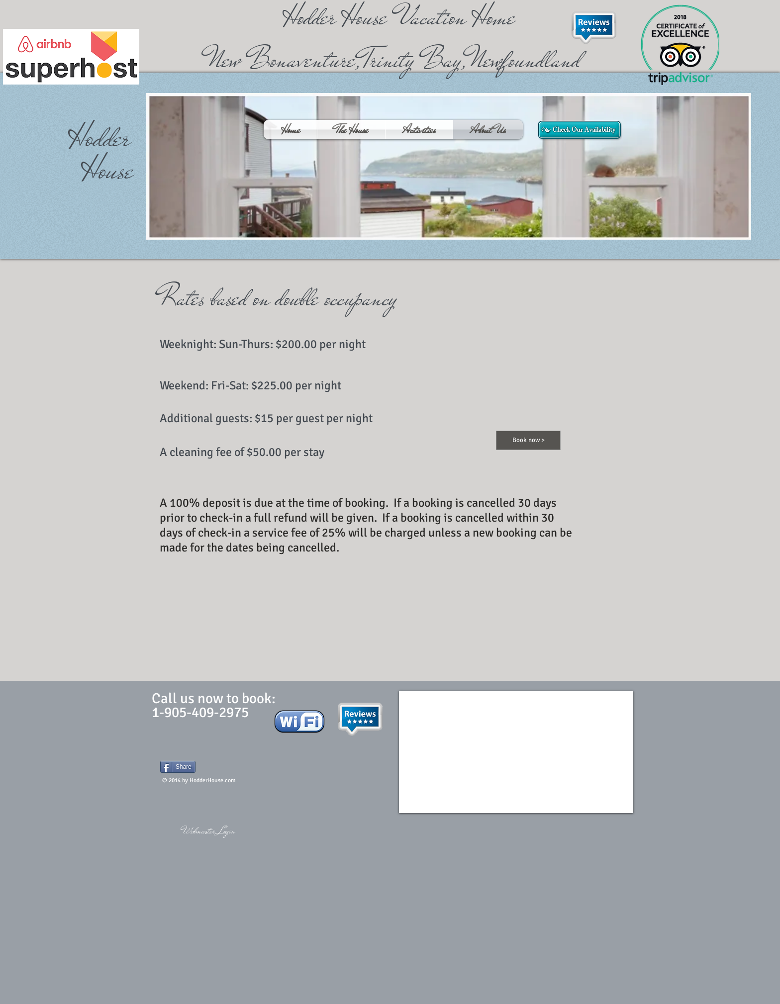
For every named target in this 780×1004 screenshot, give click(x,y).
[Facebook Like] (222, 758)
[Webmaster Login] (209, 831)
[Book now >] (528, 440)
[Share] (177, 767)
